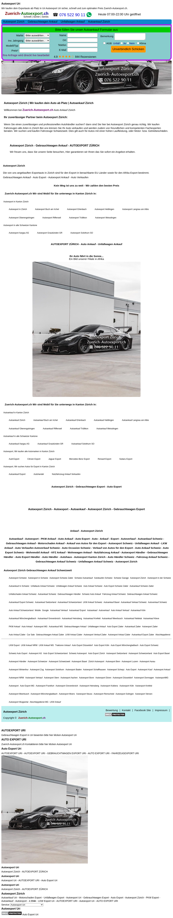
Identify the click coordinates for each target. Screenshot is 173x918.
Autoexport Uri (10, 3)
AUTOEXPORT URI (13, 730)
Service (22, 904)
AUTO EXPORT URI (13, 739)
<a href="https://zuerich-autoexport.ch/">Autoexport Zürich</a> (86, 369)
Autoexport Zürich (10, 871)
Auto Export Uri (11, 748)
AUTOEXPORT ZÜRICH (35, 871)
